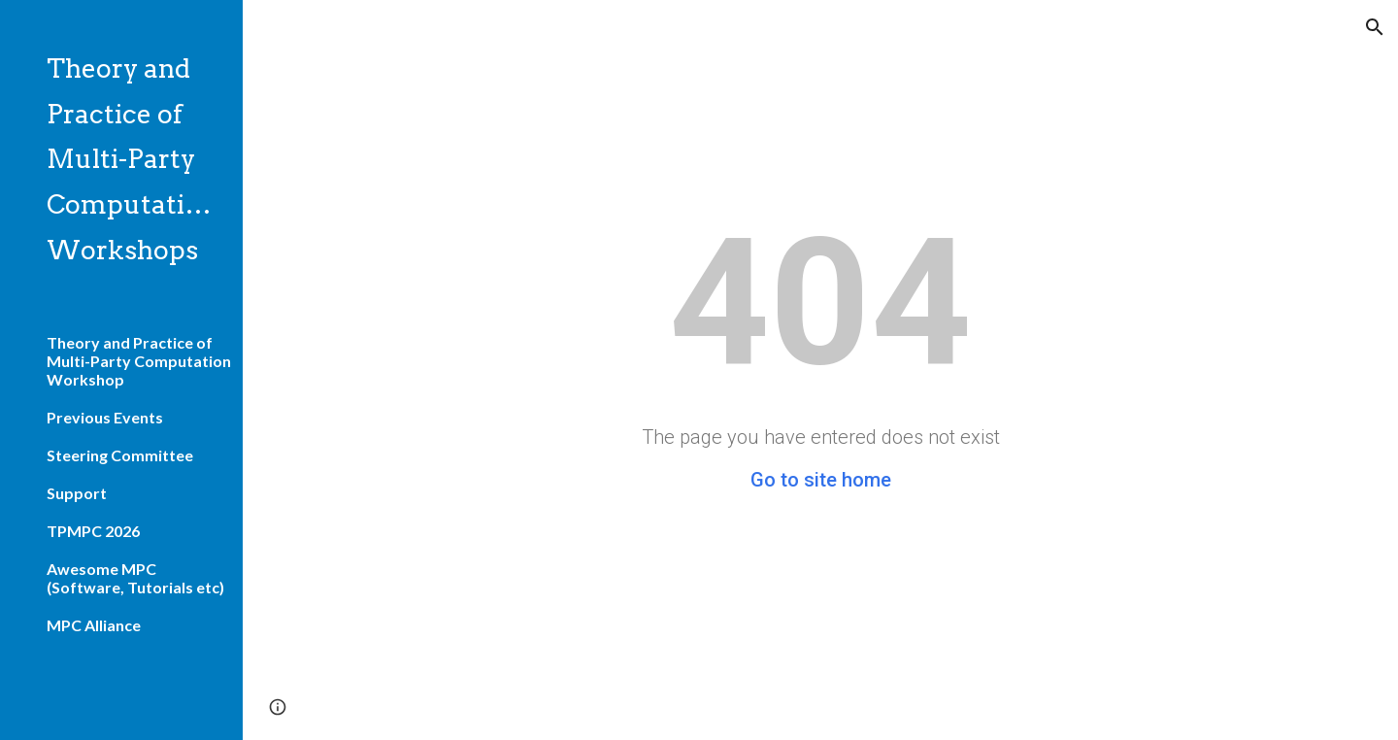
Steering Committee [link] (120, 455)
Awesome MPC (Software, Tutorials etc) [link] (135, 577)
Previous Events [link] (105, 417)
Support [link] (77, 493)
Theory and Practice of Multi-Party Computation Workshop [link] (139, 360)
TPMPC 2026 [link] (93, 530)
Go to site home (820, 479)
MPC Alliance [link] (94, 625)
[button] (1374, 27)
